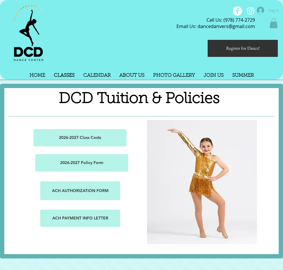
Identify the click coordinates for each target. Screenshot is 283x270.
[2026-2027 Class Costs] (79, 137)
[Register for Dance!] (243, 48)
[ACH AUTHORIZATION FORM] (80, 190)
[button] (273, 23)
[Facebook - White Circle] (237, 11)
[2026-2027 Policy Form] (81, 163)
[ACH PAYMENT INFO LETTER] (80, 218)
